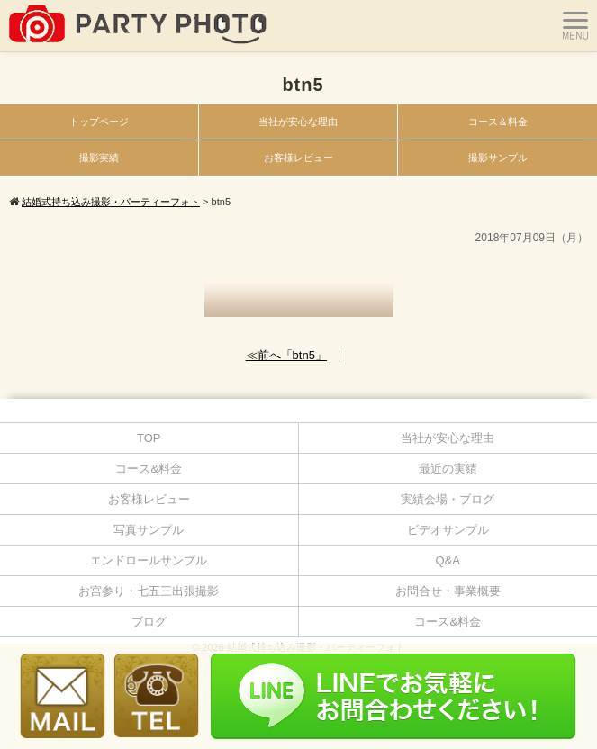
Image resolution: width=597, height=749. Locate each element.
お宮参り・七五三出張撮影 (148, 591)
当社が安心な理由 (298, 121)
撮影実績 (99, 157)
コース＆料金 (498, 121)
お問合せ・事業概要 (448, 591)
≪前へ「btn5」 (286, 355)
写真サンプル (148, 530)
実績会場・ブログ (447, 499)
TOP (149, 438)
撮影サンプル (498, 157)
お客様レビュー (298, 157)
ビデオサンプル (448, 530)
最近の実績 (448, 468)
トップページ (99, 121)
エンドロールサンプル (148, 560)
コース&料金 (148, 468)
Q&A (448, 560)
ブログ (149, 621)
